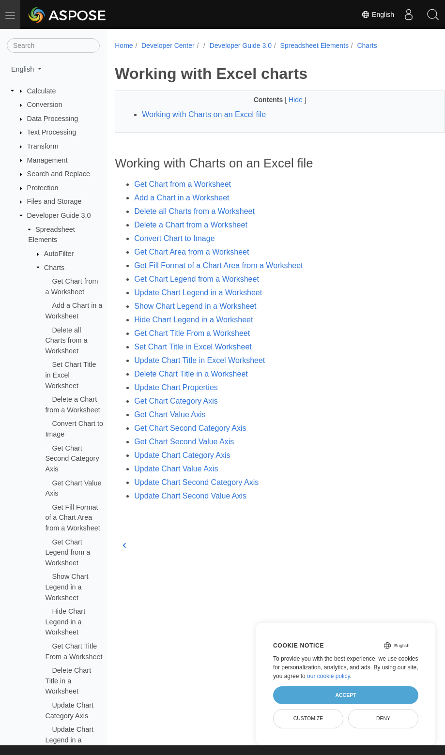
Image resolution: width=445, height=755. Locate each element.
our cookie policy (328, 676)
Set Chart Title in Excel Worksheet (192, 347)
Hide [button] (285, 100)
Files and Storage (54, 201)
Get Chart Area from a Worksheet (191, 252)
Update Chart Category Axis (182, 455)
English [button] (23, 69)
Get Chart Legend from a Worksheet (67, 552)
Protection (43, 188)
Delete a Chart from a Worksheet (190, 225)
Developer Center (168, 45)
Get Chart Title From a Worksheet (192, 333)
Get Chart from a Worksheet (182, 184)
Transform (43, 146)
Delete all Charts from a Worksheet (66, 340)
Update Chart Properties (176, 387)
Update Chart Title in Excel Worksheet (199, 360)
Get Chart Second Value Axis (184, 442)
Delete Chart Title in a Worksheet (68, 680)
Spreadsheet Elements (314, 45)
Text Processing (52, 132)
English (377, 14)
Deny (383, 718)
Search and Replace (58, 174)
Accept (345, 695)
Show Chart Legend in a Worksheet (66, 587)
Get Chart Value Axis (169, 414)
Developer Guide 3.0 (59, 215)
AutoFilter (59, 253)
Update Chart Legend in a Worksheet (69, 739)
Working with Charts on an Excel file (204, 114)
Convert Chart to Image (174, 238)
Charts (54, 268)
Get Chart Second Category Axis (72, 458)
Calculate (41, 91)
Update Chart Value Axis (176, 469)
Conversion (44, 104)
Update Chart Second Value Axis (190, 496)
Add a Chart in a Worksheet (181, 198)
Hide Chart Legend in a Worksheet (65, 621)
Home (124, 45)
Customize (308, 718)
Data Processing (52, 118)
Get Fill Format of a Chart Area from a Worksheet (72, 517)
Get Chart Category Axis (176, 401)
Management (47, 160)
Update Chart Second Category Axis (196, 482)
